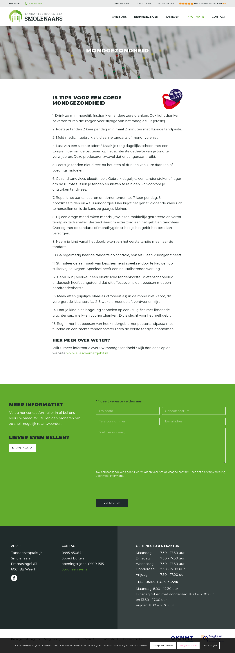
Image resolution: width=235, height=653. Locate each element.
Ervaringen (166, 3)
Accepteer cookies (163, 645)
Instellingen (210, 645)
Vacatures (144, 3)
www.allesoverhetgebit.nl (87, 353)
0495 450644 (35, 3)
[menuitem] (122, 4)
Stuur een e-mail (75, 569)
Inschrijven (122, 3)
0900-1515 (96, 564)
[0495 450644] (22, 448)
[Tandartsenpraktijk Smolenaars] (35, 17)
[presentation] (124, 488)
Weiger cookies (188, 645)
